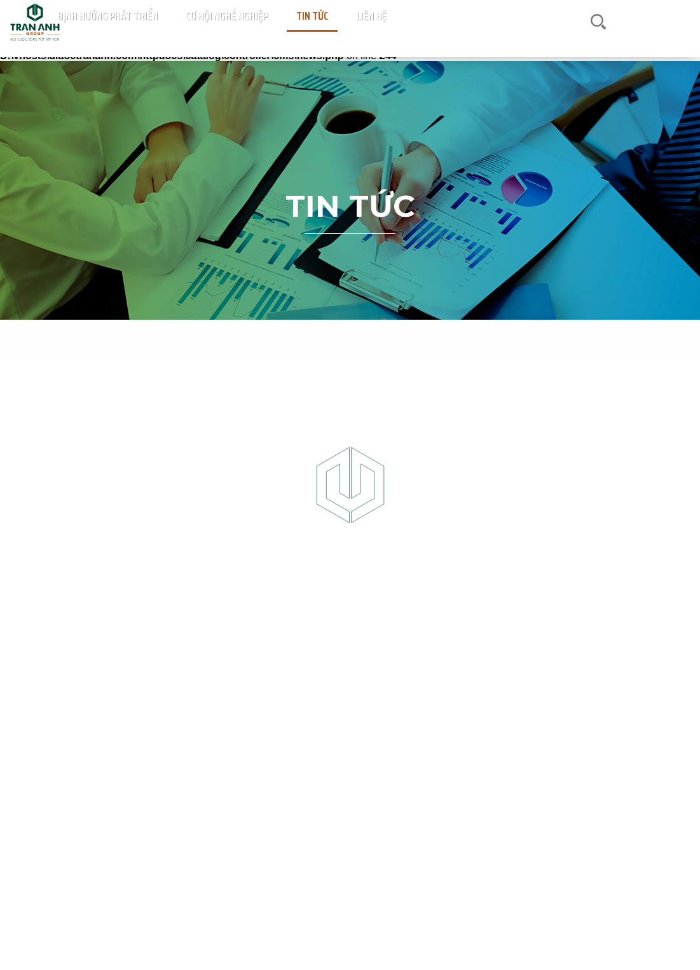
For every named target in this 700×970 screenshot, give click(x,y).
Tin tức (574, 35)
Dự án (193, 35)
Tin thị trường (346, 337)
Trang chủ (157, 35)
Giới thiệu (228, 35)
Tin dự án (284, 337)
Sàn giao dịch (279, 35)
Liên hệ (608, 35)
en (681, 34)
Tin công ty (411, 337)
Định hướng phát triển (438, 35)
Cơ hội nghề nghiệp (519, 35)
